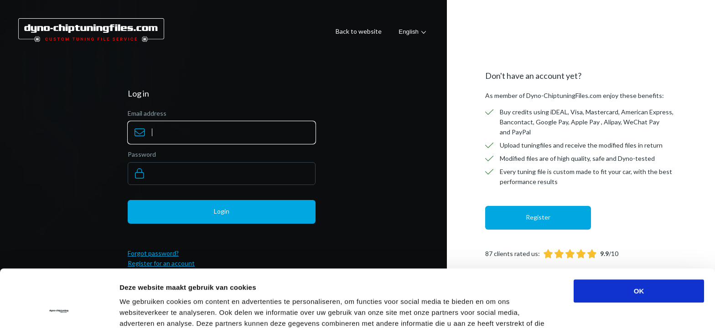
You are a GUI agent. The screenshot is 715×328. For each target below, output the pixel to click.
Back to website (359, 31)
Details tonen (492, 310)
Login (221, 211)
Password (142, 154)
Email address (147, 113)
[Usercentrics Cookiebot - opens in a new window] (59, 310)
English (409, 31)
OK (639, 237)
